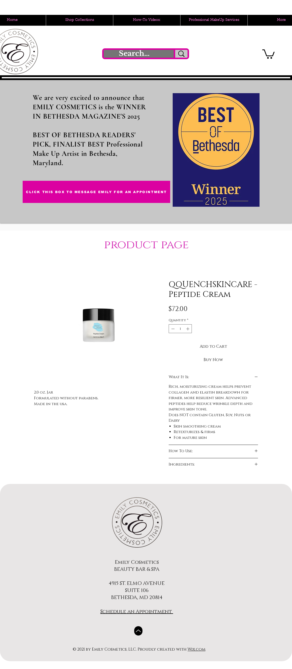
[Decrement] (172, 329)
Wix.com (196, 649)
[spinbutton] (180, 329)
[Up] (138, 631)
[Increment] (188, 329)
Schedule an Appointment (136, 611)
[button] (268, 53)
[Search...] (134, 54)
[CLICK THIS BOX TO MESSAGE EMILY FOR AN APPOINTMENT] (96, 192)
